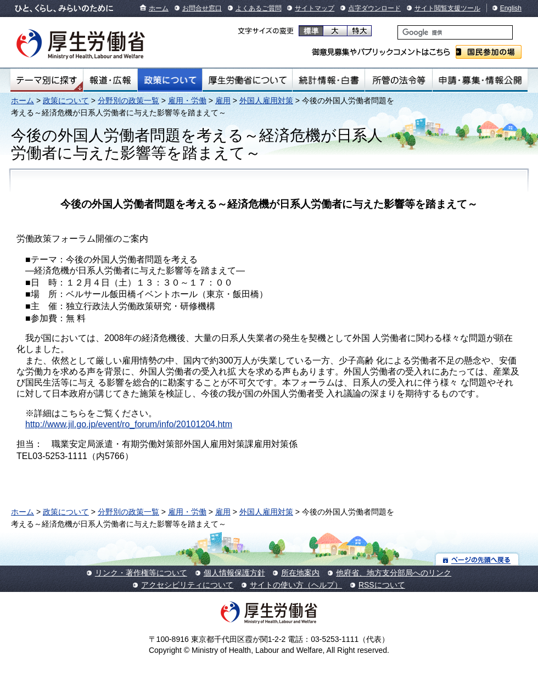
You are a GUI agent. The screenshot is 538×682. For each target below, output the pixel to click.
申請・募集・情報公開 (480, 80)
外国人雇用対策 (266, 100)
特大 (359, 31)
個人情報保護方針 (234, 572)
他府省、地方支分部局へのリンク (393, 572)
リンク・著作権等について (141, 572)
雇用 (223, 100)
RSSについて (381, 584)
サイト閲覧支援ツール (447, 8)
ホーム (159, 8)
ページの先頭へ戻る (477, 559)
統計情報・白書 (329, 80)
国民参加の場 (489, 52)
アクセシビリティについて (187, 584)
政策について (170, 80)
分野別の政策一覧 (128, 100)
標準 (311, 31)
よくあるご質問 (259, 8)
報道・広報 (110, 80)
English (511, 8)
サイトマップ (314, 8)
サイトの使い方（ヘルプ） (296, 584)
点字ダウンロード (374, 8)
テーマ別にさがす (46, 80)
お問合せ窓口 (202, 8)
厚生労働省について (248, 80)
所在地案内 (300, 572)
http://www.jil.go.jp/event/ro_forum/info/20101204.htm (128, 424)
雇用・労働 (187, 100)
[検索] (455, 32)
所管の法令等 (398, 80)
